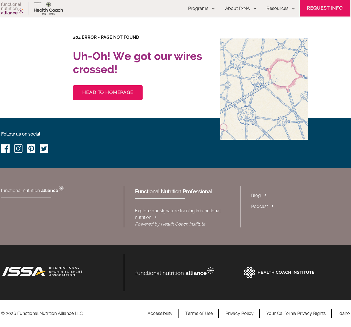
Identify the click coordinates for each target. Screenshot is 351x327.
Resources (281, 8)
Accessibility (160, 313)
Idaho (344, 313)
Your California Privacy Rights (296, 313)
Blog (256, 195)
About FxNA (240, 8)
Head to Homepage (107, 92)
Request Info (325, 8)
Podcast (259, 206)
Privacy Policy (239, 313)
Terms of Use (199, 313)
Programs (201, 8)
